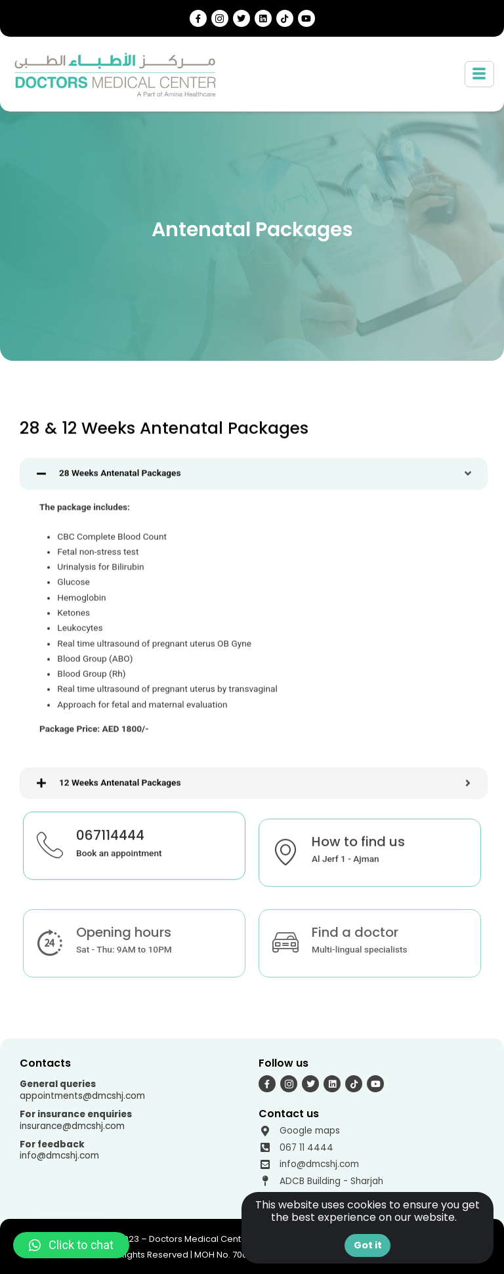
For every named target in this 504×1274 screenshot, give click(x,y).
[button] (71, 1245)
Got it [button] (368, 1245)
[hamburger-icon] (479, 74)
